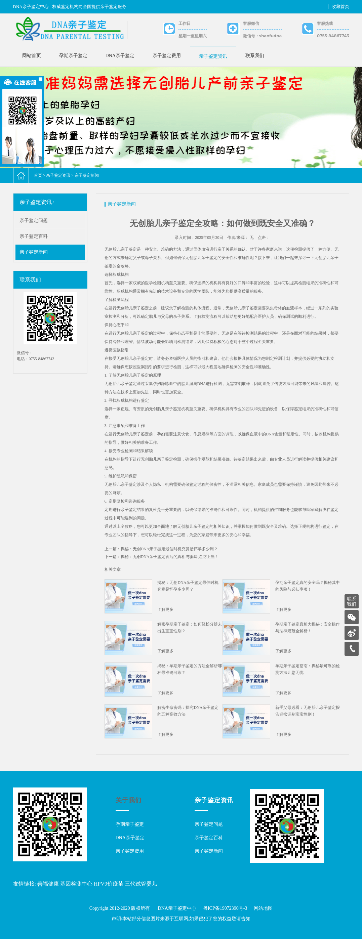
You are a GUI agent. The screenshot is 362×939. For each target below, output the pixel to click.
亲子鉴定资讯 (213, 56)
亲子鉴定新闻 (87, 175)
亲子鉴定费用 (167, 55)
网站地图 (263, 908)
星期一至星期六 (192, 35)
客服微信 (251, 23)
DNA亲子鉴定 (120, 55)
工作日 (184, 23)
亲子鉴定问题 (33, 220)
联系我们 (254, 55)
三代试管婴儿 (141, 884)
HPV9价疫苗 (108, 884)
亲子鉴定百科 (33, 236)
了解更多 (165, 609)
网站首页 (31, 55)
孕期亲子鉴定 (73, 55)
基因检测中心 (76, 884)
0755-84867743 (333, 35)
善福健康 (48, 884)
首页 (38, 175)
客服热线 (325, 23)
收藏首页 (340, 6)
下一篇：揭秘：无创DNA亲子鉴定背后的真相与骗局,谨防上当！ (162, 556)
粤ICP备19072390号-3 (225, 908)
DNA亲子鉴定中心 (177, 908)
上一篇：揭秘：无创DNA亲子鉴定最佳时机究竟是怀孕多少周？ (161, 549)
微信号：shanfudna (262, 35)
